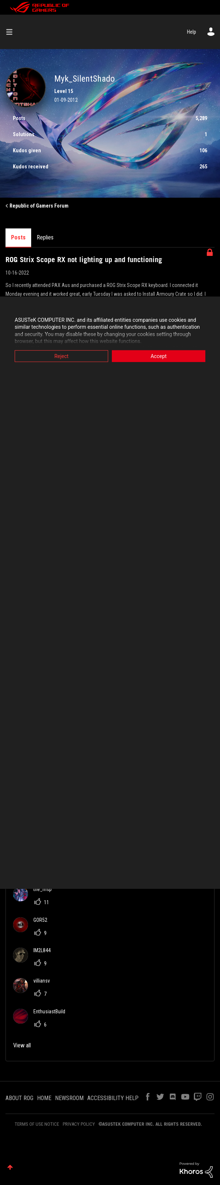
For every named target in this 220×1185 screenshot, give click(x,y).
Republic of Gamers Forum (39, 206)
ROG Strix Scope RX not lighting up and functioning (84, 259)
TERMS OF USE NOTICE (37, 1124)
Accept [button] (159, 356)
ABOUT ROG (19, 1098)
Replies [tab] (45, 237)
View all (22, 1045)
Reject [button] (61, 356)
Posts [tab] (18, 237)
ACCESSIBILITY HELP (113, 1098)
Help (191, 32)
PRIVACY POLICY (79, 1124)
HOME (44, 1098)
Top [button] (10, 1167)
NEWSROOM (69, 1098)
